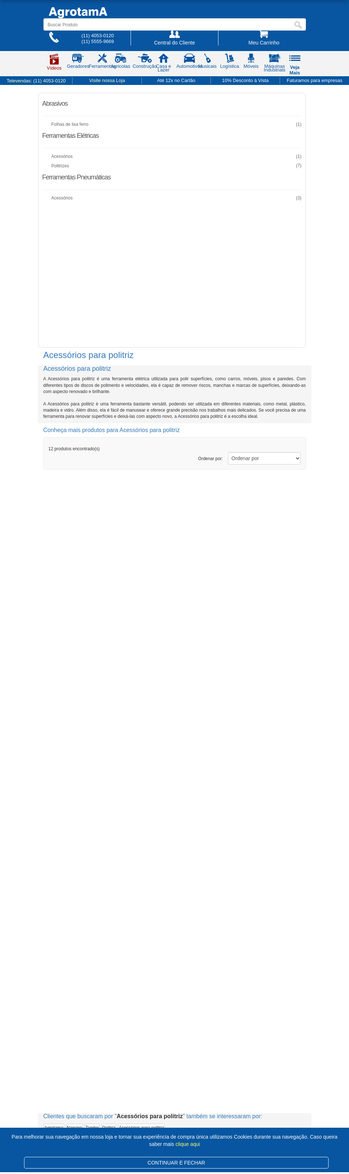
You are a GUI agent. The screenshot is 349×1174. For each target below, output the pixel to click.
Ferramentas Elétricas (70, 135)
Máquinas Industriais (274, 64)
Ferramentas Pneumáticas (76, 177)
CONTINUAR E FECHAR (176, 1163)
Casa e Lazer (163, 64)
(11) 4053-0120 (97, 35)
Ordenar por (210, 458)
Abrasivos (55, 103)
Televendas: (36, 80)
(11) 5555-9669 (97, 41)
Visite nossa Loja (107, 80)
